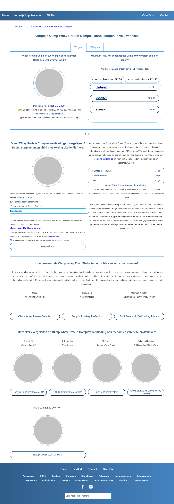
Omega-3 (65, 480)
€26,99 (151, 109)
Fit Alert (51, 15)
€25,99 (151, 98)
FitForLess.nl (21, 26)
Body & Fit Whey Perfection (86, 316)
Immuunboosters (123, 476)
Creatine (56, 476)
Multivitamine (48, 480)
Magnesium (31, 480)
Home (5, 15)
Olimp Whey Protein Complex (58, 26)
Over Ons (148, 15)
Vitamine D (124, 480)
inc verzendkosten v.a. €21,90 (142, 79)
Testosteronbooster (103, 480)
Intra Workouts (144, 476)
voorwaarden (53, 236)
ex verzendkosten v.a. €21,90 (107, 79)
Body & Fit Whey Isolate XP (28, 392)
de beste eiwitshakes (103, 159)
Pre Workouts (81, 480)
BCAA (43, 476)
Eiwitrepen (70, 476)
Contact (165, 15)
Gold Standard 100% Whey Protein (139, 316)
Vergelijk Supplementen (28, 15)
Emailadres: (16, 211)
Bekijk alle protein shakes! (47, 454)
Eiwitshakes (35, 26)
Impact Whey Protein (106, 392)
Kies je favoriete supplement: (24, 202)
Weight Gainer (141, 480)
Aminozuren (28, 476)
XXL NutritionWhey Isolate (67, 392)
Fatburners (104, 476)
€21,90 (151, 87)
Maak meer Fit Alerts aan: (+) (26, 228)
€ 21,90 (62, 106)
